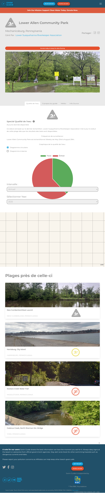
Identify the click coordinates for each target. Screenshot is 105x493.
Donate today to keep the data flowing (52, 48)
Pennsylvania (34, 31)
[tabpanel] (52, 155)
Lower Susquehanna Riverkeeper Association (39, 35)
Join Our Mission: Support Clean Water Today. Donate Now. (52, 10)
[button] (100, 4)
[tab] (32, 103)
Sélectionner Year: (17, 196)
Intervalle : (12, 184)
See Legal (75, 490)
